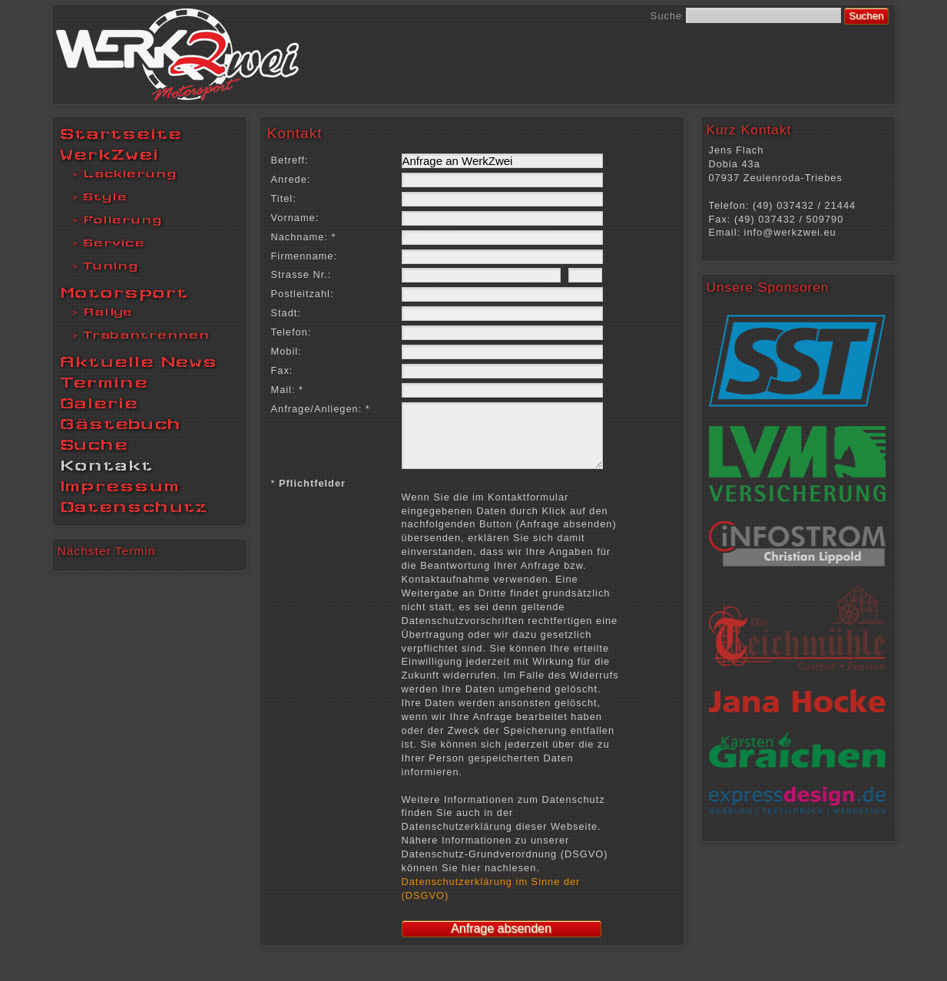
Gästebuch (120, 423)
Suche (666, 15)
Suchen (866, 15)
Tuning (110, 265)
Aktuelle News (138, 361)
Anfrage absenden (501, 939)
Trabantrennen (146, 335)
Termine (104, 382)
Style (105, 196)
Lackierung (130, 173)
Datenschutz (133, 506)
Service (114, 242)
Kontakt (106, 465)
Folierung (122, 219)
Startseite (121, 133)
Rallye (108, 312)
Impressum (120, 485)
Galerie (99, 403)
